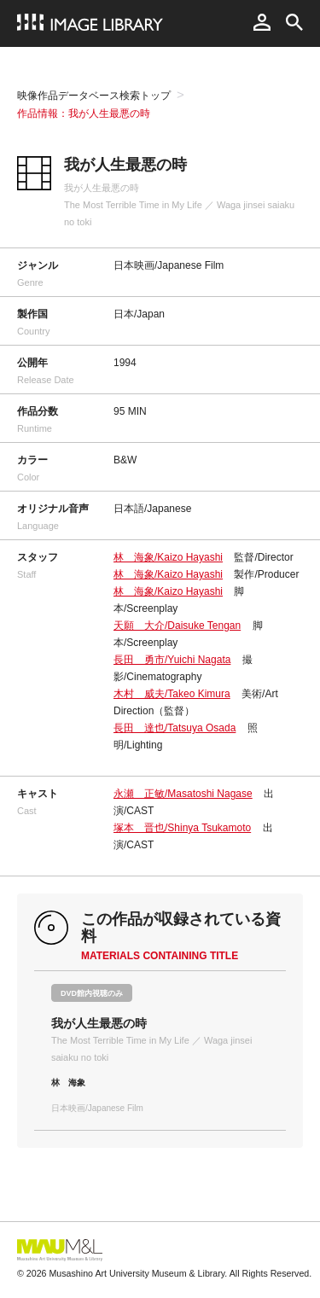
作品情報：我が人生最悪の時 (83, 113)
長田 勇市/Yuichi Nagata (171, 660)
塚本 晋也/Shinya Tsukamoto (182, 828)
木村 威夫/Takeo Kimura (171, 694)
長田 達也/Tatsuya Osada (174, 728)
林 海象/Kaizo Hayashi (168, 557)
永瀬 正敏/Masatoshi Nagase (183, 794)
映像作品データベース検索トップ (94, 96)
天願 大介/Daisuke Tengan (177, 626)
